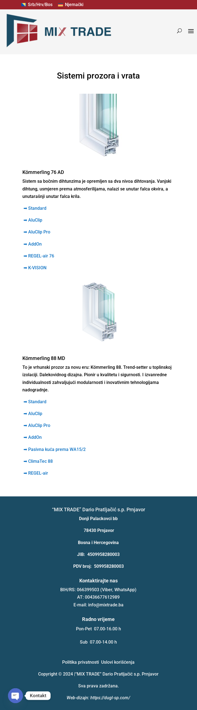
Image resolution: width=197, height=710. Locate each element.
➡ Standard (34, 208)
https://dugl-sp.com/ (110, 697)
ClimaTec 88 (37, 461)
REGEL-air (35, 473)
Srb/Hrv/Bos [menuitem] (40, 4)
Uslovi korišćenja (118, 662)
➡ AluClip (32, 413)
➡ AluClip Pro (36, 425)
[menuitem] (37, 5)
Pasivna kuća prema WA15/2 (54, 449)
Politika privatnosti (80, 662)
